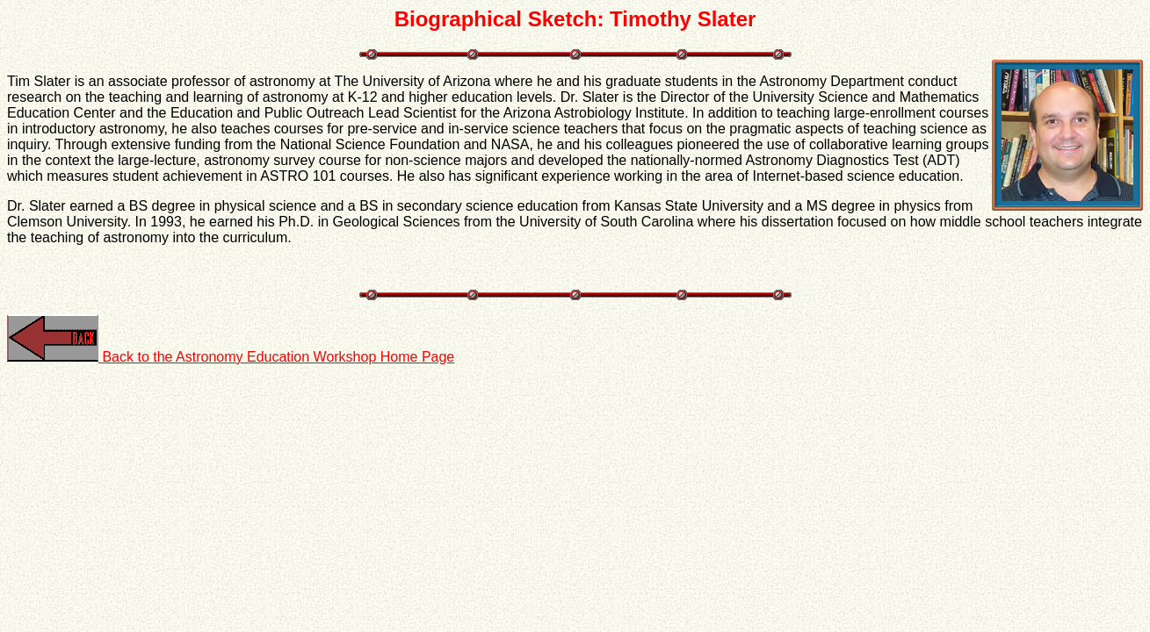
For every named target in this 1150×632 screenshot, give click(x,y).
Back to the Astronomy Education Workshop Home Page (230, 356)
